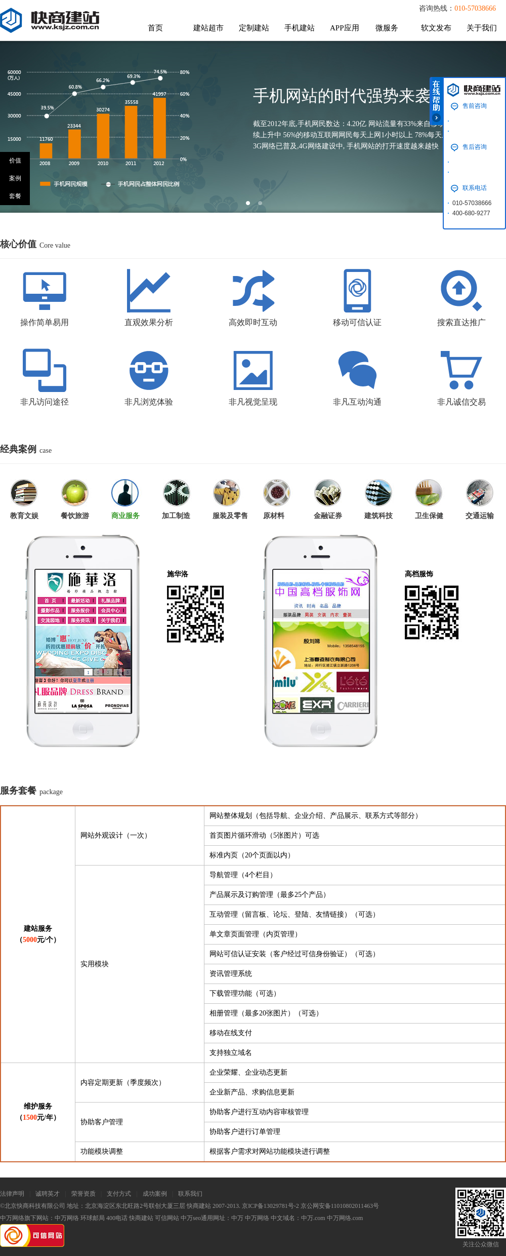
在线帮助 (436, 101)
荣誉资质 (83, 1193)
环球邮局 (92, 1218)
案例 (15, 178)
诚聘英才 (47, 1193)
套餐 (15, 196)
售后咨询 (474, 146)
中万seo (191, 1218)
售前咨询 (474, 105)
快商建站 (141, 1218)
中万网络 (67, 1218)
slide (248, 203)
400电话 (117, 1218)
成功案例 (155, 1193)
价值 (15, 160)
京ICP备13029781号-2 (270, 1205)
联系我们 (190, 1193)
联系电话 (474, 187)
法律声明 (12, 1193)
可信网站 (167, 1218)
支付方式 (119, 1193)
